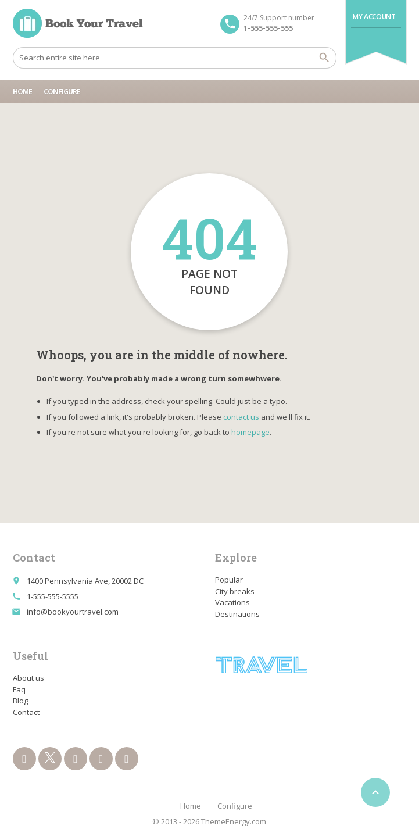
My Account (374, 17)
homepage (250, 432)
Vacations (232, 602)
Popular (229, 579)
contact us (241, 417)
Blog (20, 700)
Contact (26, 712)
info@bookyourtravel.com (73, 611)
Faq (19, 689)
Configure (62, 92)
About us (28, 678)
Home (22, 92)
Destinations (237, 614)
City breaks (235, 591)
